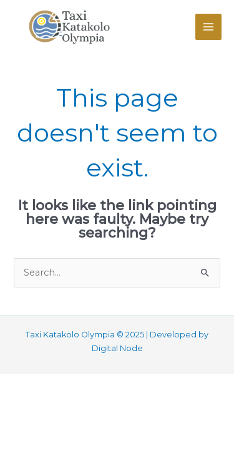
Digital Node (117, 348)
